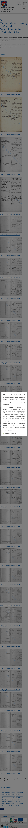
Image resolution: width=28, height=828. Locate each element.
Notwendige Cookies (9, 433)
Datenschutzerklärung (8, 430)
